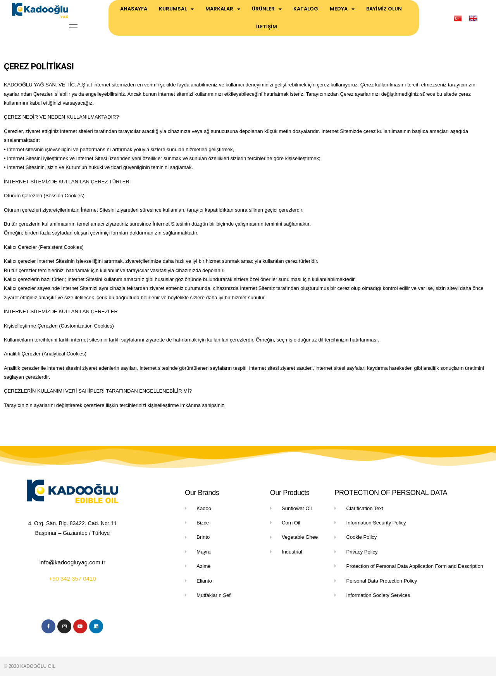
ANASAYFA (133, 8)
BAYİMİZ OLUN (384, 8)
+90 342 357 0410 (72, 578)
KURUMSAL (176, 9)
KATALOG (305, 8)
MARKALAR (222, 9)
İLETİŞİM (266, 26)
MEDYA (342, 9)
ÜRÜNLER (267, 9)
